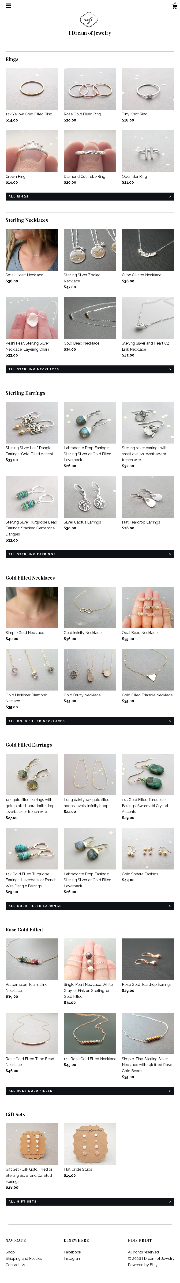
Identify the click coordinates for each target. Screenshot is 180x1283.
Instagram (72, 1258)
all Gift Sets (23, 1201)
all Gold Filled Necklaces (37, 721)
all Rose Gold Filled (31, 1091)
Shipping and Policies (24, 1258)
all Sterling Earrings (32, 554)
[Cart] (174, 7)
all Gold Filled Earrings (35, 906)
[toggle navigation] (8, 6)
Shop (10, 1252)
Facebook (72, 1252)
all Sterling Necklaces (34, 369)
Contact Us (15, 1265)
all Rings (19, 196)
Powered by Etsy (143, 1265)
